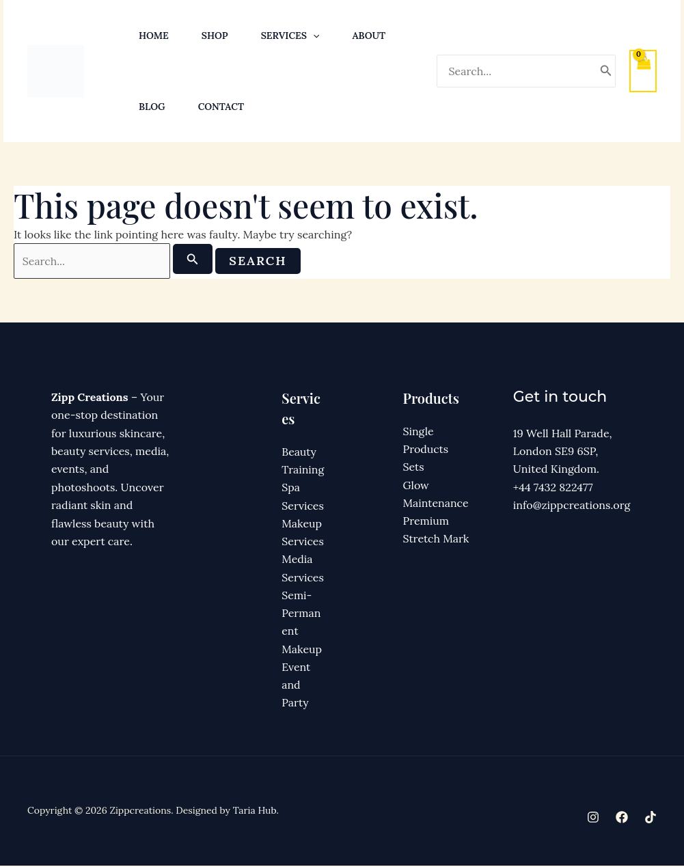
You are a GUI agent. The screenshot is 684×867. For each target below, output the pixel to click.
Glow (416, 486)
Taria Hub (255, 812)
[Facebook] (622, 819)
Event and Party (296, 686)
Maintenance (436, 503)
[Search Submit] (199, 259)
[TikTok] (650, 819)
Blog (152, 106)
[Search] (606, 71)
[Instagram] (593, 819)
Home (154, 35)
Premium (426, 521)
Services (290, 35)
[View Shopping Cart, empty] (643, 71)
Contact (221, 106)
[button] (313, 35)
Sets (413, 467)
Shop (215, 35)
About (368, 35)
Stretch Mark (436, 540)
